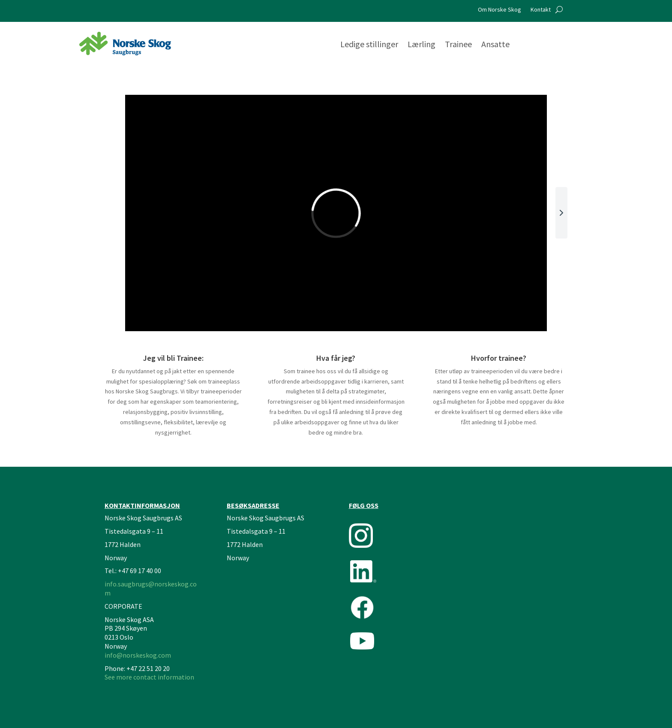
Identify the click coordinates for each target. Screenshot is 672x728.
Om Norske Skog (499, 9)
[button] (561, 213)
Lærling (421, 45)
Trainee (458, 45)
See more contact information (149, 677)
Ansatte (495, 45)
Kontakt (541, 9)
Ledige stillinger (369, 45)
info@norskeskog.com (138, 655)
